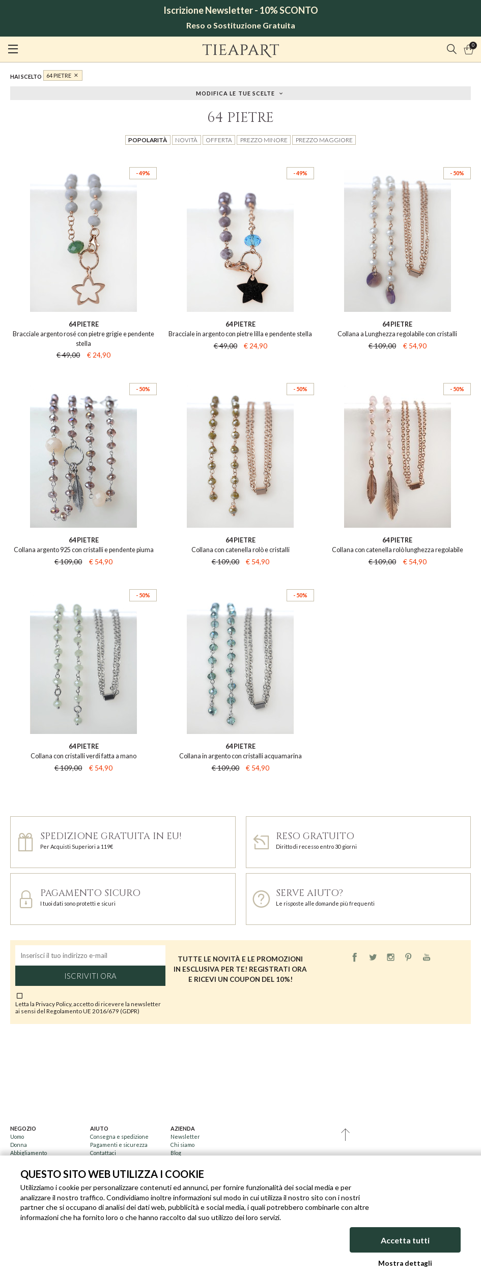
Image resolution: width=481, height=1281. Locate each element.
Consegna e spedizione (119, 1136)
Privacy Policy (53, 1003)
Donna (18, 1144)
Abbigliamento (28, 1152)
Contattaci (103, 1152)
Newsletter (185, 1136)
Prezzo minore (264, 139)
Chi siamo (182, 1144)
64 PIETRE (58, 75)
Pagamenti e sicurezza (119, 1144)
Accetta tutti (405, 1240)
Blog (176, 1152)
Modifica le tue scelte (235, 92)
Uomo (17, 1136)
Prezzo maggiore (324, 139)
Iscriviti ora (90, 975)
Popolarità (147, 139)
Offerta (219, 139)
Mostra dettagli (405, 1263)
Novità (186, 139)
